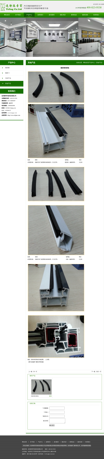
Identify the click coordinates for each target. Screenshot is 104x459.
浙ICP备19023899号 (32, 454)
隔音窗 (7, 67)
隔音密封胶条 (35, 396)
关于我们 (18, 15)
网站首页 (7, 15)
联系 (50, 396)
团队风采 (63, 15)
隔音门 (7, 73)
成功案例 (51, 15)
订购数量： (46, 408)
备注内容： (46, 420)
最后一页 (98, 371)
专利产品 (8, 78)
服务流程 (85, 15)
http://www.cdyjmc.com (14, 115)
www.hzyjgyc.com (12, 113)
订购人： (46, 412)
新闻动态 (74, 15)
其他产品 (8, 83)
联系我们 (96, 15)
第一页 (35, 371)
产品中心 (29, 15)
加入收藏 (101, 4)
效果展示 (40, 15)
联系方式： (46, 416)
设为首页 (95, 4)
